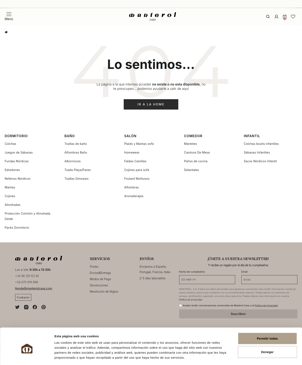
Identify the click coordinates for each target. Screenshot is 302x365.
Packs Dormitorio (17, 227)
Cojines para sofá (136, 170)
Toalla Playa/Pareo (78, 170)
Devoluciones (99, 285)
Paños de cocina (196, 161)
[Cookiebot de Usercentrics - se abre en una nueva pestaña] (27, 357)
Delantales (191, 170)
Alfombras (131, 187)
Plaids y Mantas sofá (139, 143)
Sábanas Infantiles (257, 152)
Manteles (190, 143)
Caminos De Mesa (197, 152)
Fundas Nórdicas (17, 161)
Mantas (10, 187)
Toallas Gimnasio (77, 178)
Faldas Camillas (135, 161)
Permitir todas (267, 321)
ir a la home (150, 104)
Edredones (12, 170)
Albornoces (73, 161)
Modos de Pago (100, 279)
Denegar (267, 334)
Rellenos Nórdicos (18, 178)
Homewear (132, 152)
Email (244, 271)
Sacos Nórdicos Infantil (260, 161)
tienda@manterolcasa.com (33, 288)
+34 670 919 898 (26, 282)
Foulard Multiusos (137, 178)
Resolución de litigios (104, 291)
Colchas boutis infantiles (261, 143)
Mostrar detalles (225, 357)
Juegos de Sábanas (19, 152)
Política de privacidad (190, 299)
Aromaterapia (133, 196)
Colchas (10, 143)
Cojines (10, 196)
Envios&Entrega (100, 273)
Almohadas (13, 204)
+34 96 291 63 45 (27, 276)
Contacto (23, 297)
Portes (94, 266)
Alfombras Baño (76, 152)
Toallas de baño (76, 143)
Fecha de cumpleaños (192, 271)
